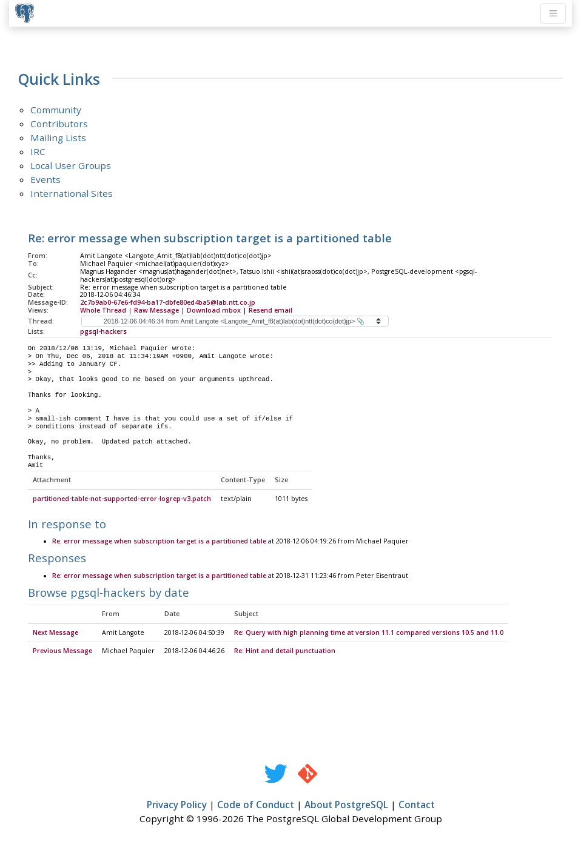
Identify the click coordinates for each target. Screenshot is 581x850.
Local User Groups (70, 165)
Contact (416, 805)
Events (45, 179)
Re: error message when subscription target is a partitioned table (159, 541)
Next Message (55, 633)
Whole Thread (103, 310)
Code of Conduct (255, 805)
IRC (37, 151)
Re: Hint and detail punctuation (284, 651)
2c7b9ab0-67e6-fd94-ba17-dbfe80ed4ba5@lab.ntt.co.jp (167, 302)
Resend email (270, 310)
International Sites (71, 193)
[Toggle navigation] (553, 13)
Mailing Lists (58, 137)
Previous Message (62, 651)
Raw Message (156, 310)
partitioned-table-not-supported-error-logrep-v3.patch (122, 499)
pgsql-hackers (103, 331)
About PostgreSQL (346, 805)
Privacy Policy (177, 805)
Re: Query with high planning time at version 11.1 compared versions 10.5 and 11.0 (368, 633)
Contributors (59, 124)
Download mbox (214, 310)
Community (55, 110)
